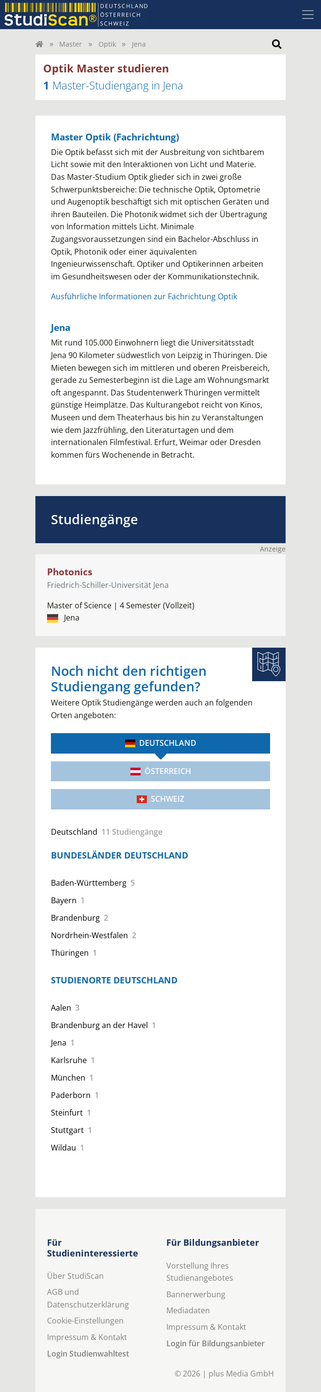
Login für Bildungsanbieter (215, 1343)
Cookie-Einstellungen (85, 1320)
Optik (107, 44)
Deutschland (160, 743)
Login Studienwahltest (88, 1353)
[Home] (39, 44)
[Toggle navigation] (308, 14)
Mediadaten (188, 1310)
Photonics (69, 571)
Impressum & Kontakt (87, 1337)
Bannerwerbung (195, 1294)
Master (70, 44)
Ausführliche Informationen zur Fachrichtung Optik (144, 296)
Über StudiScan (75, 1276)
